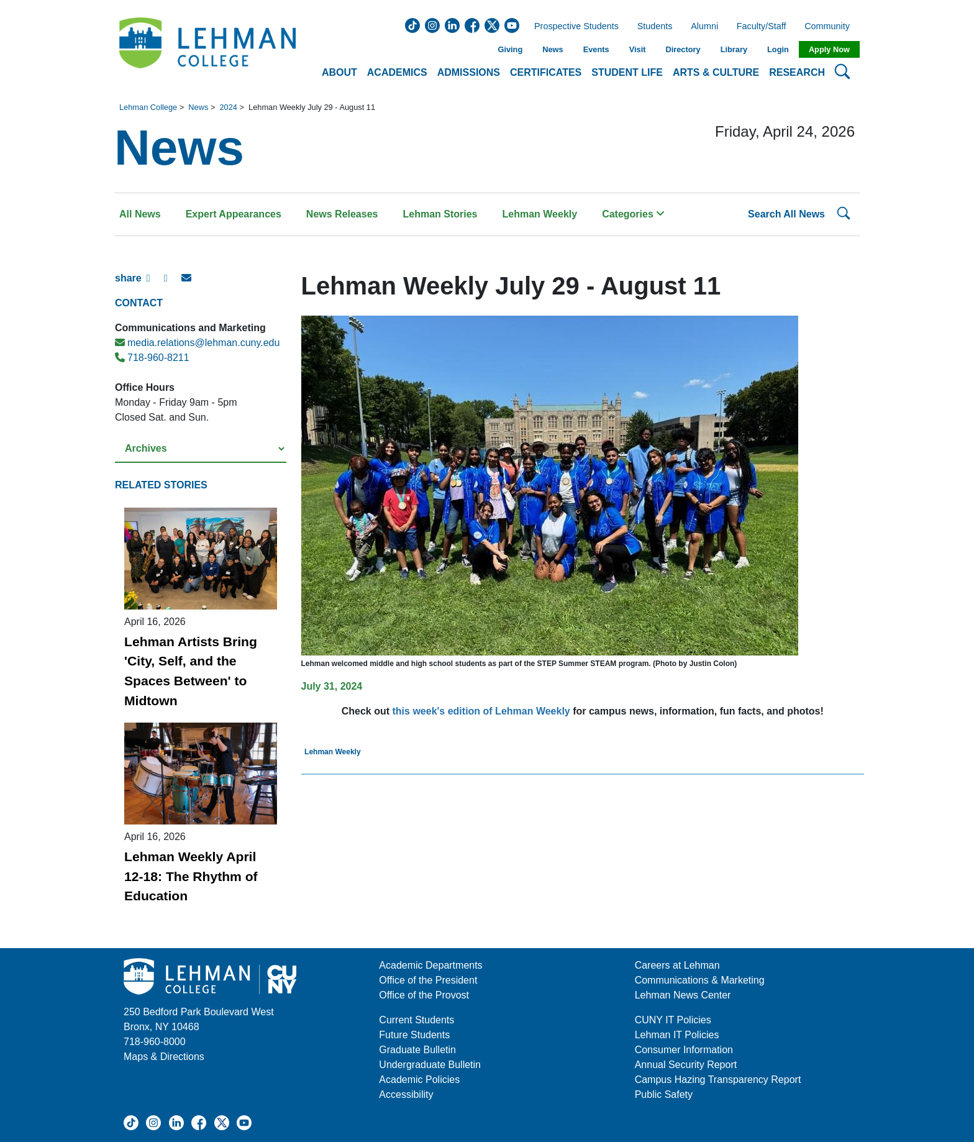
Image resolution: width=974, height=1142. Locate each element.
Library (734, 49)
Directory (682, 49)
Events (596, 49)
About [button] (339, 72)
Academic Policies (419, 1079)
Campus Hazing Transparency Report (718, 1079)
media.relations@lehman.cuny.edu (197, 342)
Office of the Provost (424, 995)
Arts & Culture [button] (716, 72)
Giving (510, 49)
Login (778, 49)
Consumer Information (684, 1049)
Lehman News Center (683, 995)
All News (140, 214)
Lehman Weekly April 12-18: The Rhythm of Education (191, 876)
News (552, 49)
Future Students (414, 1035)
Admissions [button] (468, 72)
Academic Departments (430, 965)
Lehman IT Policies (677, 1035)
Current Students (416, 1020)
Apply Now (829, 49)
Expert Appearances (233, 214)
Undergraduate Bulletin (430, 1064)
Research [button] (797, 72)
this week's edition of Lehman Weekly (481, 711)
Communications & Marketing (700, 980)
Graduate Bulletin (417, 1049)
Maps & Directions (164, 1056)
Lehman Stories (440, 214)
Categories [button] (633, 214)
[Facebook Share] (155, 283)
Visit (637, 49)
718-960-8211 (152, 357)
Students (655, 26)
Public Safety (664, 1094)
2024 (228, 107)
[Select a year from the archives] (200, 449)
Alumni (704, 26)
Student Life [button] (627, 72)
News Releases (342, 214)
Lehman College (148, 107)
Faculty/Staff (761, 26)
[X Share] (172, 283)
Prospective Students (572, 26)
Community (831, 26)
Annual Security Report (686, 1064)
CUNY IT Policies (673, 1020)
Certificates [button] (545, 72)
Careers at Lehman (677, 965)
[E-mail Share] (190, 283)
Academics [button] (397, 72)
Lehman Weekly (540, 214)
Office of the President (428, 980)
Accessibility (406, 1094)
